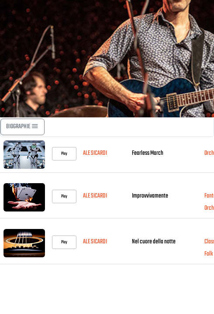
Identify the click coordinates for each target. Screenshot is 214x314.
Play (64, 153)
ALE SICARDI (95, 153)
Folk (208, 254)
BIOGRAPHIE (22, 127)
